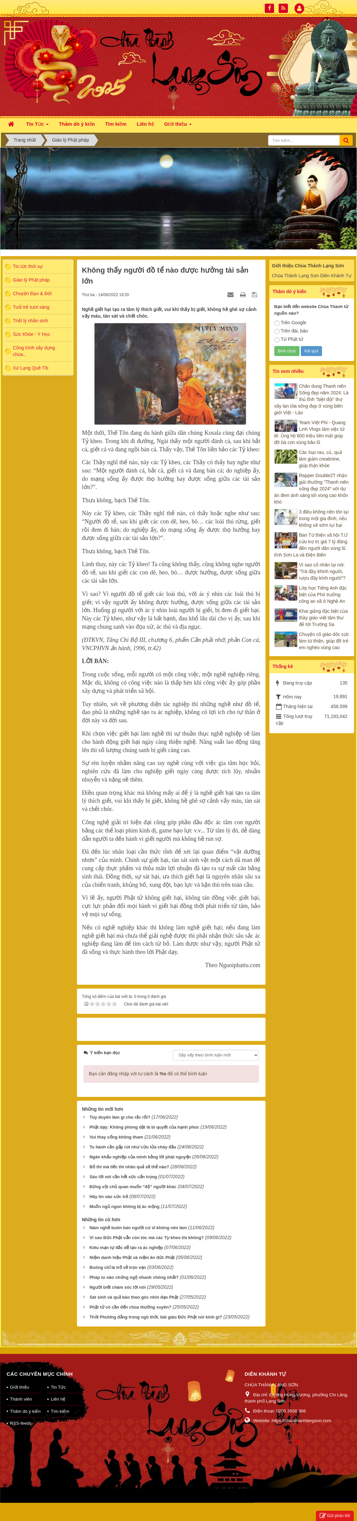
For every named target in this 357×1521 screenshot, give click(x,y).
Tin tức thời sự (28, 266)
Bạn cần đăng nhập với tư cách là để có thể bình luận (148, 1073)
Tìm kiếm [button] (116, 124)
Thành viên (21, 1399)
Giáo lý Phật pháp (31, 280)
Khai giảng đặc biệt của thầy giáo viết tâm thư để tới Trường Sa (323, 617)
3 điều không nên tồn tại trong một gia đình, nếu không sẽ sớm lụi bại (324, 518)
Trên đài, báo (291, 331)
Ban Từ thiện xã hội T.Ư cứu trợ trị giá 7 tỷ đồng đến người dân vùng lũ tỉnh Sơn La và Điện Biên (311, 545)
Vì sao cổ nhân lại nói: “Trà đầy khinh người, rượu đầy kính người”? (322, 571)
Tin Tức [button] (37, 126)
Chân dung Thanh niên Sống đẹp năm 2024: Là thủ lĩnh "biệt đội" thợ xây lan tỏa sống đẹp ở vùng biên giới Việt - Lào (311, 399)
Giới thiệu (19, 1387)
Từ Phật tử (288, 339)
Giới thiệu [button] (178, 126)
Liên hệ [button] (145, 124)
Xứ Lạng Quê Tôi (30, 368)
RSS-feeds (20, 1423)
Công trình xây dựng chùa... (34, 351)
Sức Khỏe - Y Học (31, 334)
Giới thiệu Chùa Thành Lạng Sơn (308, 265)
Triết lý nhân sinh (30, 320)
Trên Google (290, 323)
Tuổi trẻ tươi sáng (31, 307)
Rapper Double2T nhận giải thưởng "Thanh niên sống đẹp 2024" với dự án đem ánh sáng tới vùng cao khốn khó (311, 489)
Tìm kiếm (60, 1411)
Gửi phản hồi (335, 1516)
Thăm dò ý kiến (25, 1411)
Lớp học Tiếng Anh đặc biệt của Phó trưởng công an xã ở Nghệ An (323, 594)
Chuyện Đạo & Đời (32, 293)
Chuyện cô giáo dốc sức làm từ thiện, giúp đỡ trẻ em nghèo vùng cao (324, 641)
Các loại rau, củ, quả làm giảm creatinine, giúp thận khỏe (320, 459)
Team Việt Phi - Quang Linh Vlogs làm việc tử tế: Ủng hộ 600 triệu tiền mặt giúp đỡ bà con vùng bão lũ (310, 432)
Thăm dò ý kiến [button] (77, 124)
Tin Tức (58, 1387)
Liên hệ (58, 1399)
